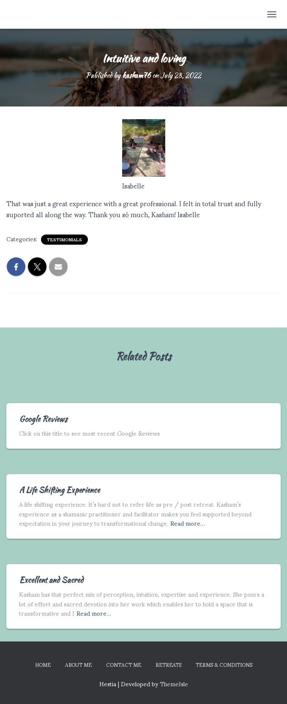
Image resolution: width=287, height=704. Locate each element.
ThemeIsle (174, 683)
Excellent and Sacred (51, 580)
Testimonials (64, 240)
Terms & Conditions (224, 664)
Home (43, 664)
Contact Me (123, 664)
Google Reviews (43, 419)
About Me (78, 664)
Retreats (168, 664)
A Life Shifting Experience (59, 490)
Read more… (187, 523)
